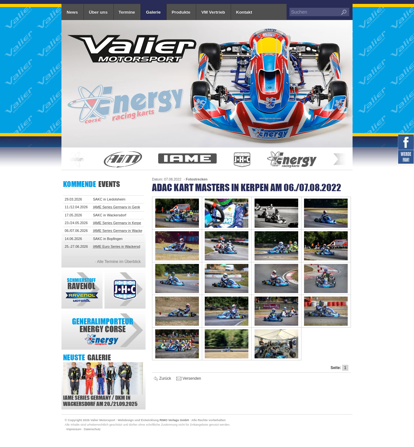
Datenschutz (92, 429)
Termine (127, 12)
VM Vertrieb (213, 12)
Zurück (162, 378)
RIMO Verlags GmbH (174, 420)
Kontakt (244, 12)
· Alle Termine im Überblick (118, 261)
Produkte (181, 12)
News (72, 12)
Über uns (98, 12)
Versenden (188, 378)
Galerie (153, 12)
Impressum (73, 429)
